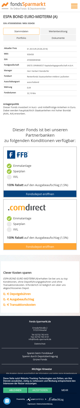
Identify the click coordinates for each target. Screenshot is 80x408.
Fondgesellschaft (11, 65)
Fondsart (8, 76)
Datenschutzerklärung (44, 404)
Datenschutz (39, 343)
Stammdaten (21, 31)
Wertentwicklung (58, 31)
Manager (8, 70)
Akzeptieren (40, 390)
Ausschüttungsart (12, 81)
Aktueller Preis (10, 48)
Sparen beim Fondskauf (40, 353)
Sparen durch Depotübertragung (40, 356)
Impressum (32, 404)
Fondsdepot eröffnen (40, 194)
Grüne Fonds (40, 359)
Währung (8, 87)
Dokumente (58, 37)
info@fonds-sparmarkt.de (40, 339)
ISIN (5, 59)
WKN (6, 53)
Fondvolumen (10, 92)
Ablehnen (15, 390)
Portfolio (21, 37)
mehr (64, 390)
